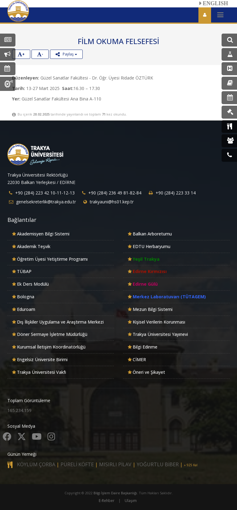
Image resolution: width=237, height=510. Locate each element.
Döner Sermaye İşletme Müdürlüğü (52, 334)
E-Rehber (106, 500)
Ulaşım (131, 500)
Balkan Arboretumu (152, 234)
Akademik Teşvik (33, 246)
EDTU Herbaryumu (151, 246)
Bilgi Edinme (145, 347)
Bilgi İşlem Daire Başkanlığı (115, 493)
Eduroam (26, 309)
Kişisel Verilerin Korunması (159, 322)
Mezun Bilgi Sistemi (153, 309)
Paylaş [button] (66, 54)
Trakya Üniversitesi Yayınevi (160, 334)
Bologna (25, 297)
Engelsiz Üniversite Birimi (42, 359)
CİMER (139, 359)
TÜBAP (24, 271)
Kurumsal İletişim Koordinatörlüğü (51, 347)
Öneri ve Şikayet (149, 372)
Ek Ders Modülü (33, 284)
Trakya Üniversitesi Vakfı (41, 372)
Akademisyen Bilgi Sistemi (43, 234)
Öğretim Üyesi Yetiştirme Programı (52, 259)
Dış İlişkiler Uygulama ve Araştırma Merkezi (60, 322)
